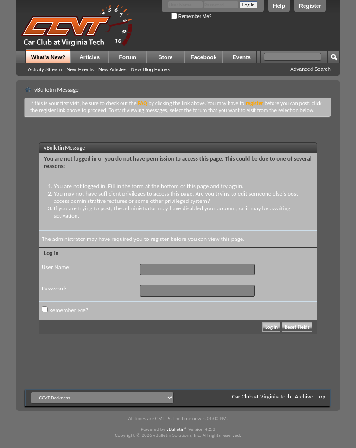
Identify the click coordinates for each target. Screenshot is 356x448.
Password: (54, 288)
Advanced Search (310, 69)
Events (242, 57)
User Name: (56, 267)
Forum (127, 57)
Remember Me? (191, 16)
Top (321, 396)
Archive (304, 396)
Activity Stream (45, 69)
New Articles (112, 69)
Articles (89, 57)
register (160, 238)
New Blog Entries (150, 69)
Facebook (203, 57)
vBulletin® (176, 429)
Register (310, 6)
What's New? (48, 57)
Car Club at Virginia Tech (261, 396)
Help (279, 6)
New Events (80, 69)
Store (166, 57)
